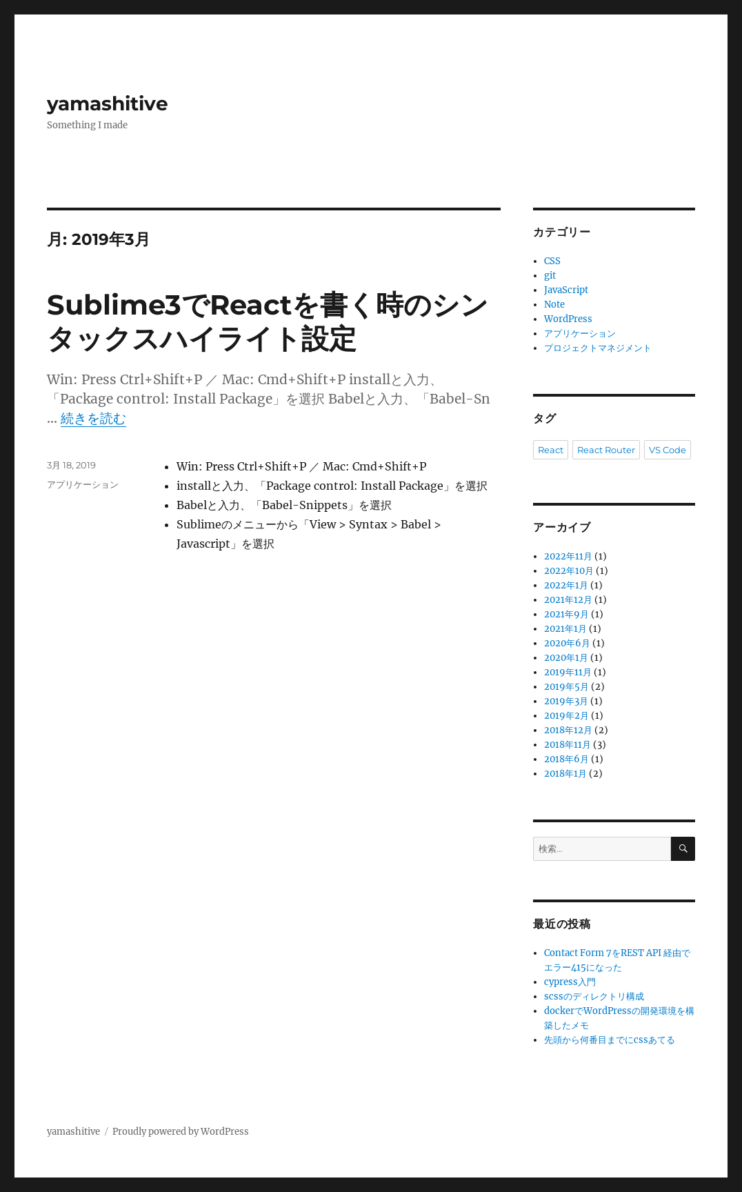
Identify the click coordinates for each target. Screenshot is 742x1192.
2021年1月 (565, 629)
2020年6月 (567, 643)
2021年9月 (566, 614)
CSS (552, 261)
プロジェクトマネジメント (598, 348)
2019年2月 (566, 716)
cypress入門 (570, 982)
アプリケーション (83, 484)
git (550, 275)
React (550, 449)
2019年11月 (568, 672)
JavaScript (566, 290)
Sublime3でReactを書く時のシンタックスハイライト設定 (267, 321)
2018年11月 (567, 745)
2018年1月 (565, 773)
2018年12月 (568, 730)
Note (554, 304)
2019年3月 (566, 701)
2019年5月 (566, 687)
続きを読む (93, 418)
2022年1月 (566, 585)
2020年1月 (566, 658)
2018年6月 (566, 759)
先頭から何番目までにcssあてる (609, 1040)
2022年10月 (569, 571)
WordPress (568, 319)
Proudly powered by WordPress (180, 1132)
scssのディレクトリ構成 (594, 996)
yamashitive (107, 103)
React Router (606, 449)
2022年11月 (568, 556)
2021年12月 (568, 600)
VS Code (667, 449)
